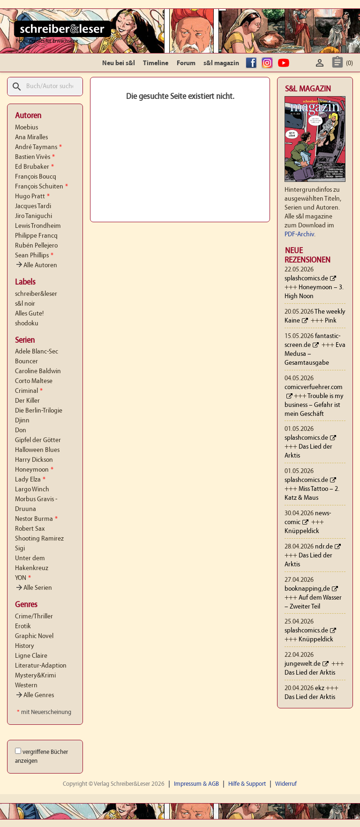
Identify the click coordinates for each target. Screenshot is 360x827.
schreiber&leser (36, 294)
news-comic (308, 518)
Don (20, 430)
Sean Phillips (34, 255)
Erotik (23, 626)
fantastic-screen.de (312, 341)
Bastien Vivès (35, 157)
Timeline (155, 63)
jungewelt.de (303, 664)
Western (26, 685)
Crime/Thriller (34, 616)
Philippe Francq (36, 236)
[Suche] (45, 86)
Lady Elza (30, 479)
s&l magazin (221, 63)
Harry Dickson (34, 460)
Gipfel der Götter (38, 440)
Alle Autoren (36, 265)
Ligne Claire (31, 656)
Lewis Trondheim (38, 226)
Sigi (20, 548)
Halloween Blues (37, 450)
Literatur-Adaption (41, 665)
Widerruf (286, 784)
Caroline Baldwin (38, 371)
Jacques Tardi (33, 206)
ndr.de (324, 546)
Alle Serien (33, 588)
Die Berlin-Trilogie (38, 410)
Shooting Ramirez (39, 538)
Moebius (26, 127)
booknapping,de (307, 589)
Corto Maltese (33, 381)
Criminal (29, 391)
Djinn (22, 420)
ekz (319, 688)
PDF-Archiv (299, 234)
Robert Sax (30, 529)
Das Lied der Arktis (310, 673)
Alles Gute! (29, 313)
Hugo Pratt (32, 196)
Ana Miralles (31, 137)
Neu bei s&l (118, 63)
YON (23, 578)
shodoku (26, 323)
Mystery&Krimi (35, 675)
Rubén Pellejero (36, 245)
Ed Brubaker (34, 167)
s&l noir (25, 304)
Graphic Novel (34, 636)
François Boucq (35, 176)
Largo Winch (32, 489)
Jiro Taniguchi (33, 216)
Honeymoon (34, 470)
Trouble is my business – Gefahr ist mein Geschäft (314, 405)
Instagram (268, 63)
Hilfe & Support (247, 784)
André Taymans (38, 147)
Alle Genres (34, 695)
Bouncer (26, 361)
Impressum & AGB (196, 784)
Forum (186, 63)
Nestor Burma (36, 519)
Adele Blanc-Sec (36, 351)
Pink (331, 320)
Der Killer (27, 401)
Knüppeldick (302, 531)
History (24, 646)
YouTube (285, 63)
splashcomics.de (306, 278)
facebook (252, 63)
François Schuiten (41, 186)
